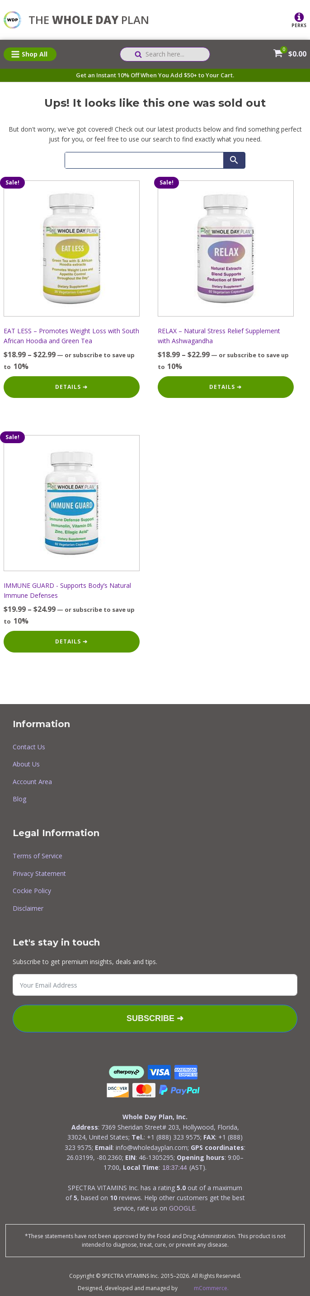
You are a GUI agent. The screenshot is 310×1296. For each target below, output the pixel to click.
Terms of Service (37, 855)
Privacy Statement (39, 873)
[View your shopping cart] (278, 54)
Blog (19, 799)
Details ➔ (71, 387)
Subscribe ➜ (155, 1018)
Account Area (32, 781)
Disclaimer (28, 908)
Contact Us (29, 747)
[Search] (144, 160)
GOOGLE (182, 1208)
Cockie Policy (32, 890)
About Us (26, 764)
